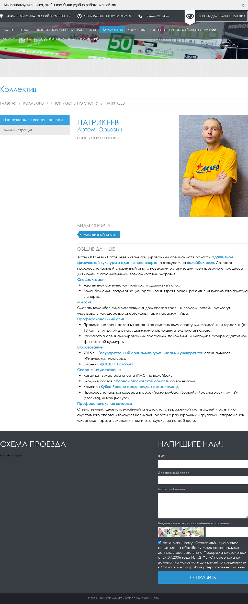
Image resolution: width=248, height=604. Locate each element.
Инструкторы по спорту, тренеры (33, 119)
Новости (40, 30)
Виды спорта (62, 30)
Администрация (17, 129)
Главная (9, 30)
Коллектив (113, 29)
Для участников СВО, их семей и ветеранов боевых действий (50, 39)
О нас (24, 30)
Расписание (87, 30)
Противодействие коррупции (192, 30)
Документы (136, 30)
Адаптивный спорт (100, 234)
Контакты (157, 30)
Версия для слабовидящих (222, 16)
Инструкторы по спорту (74, 103)
